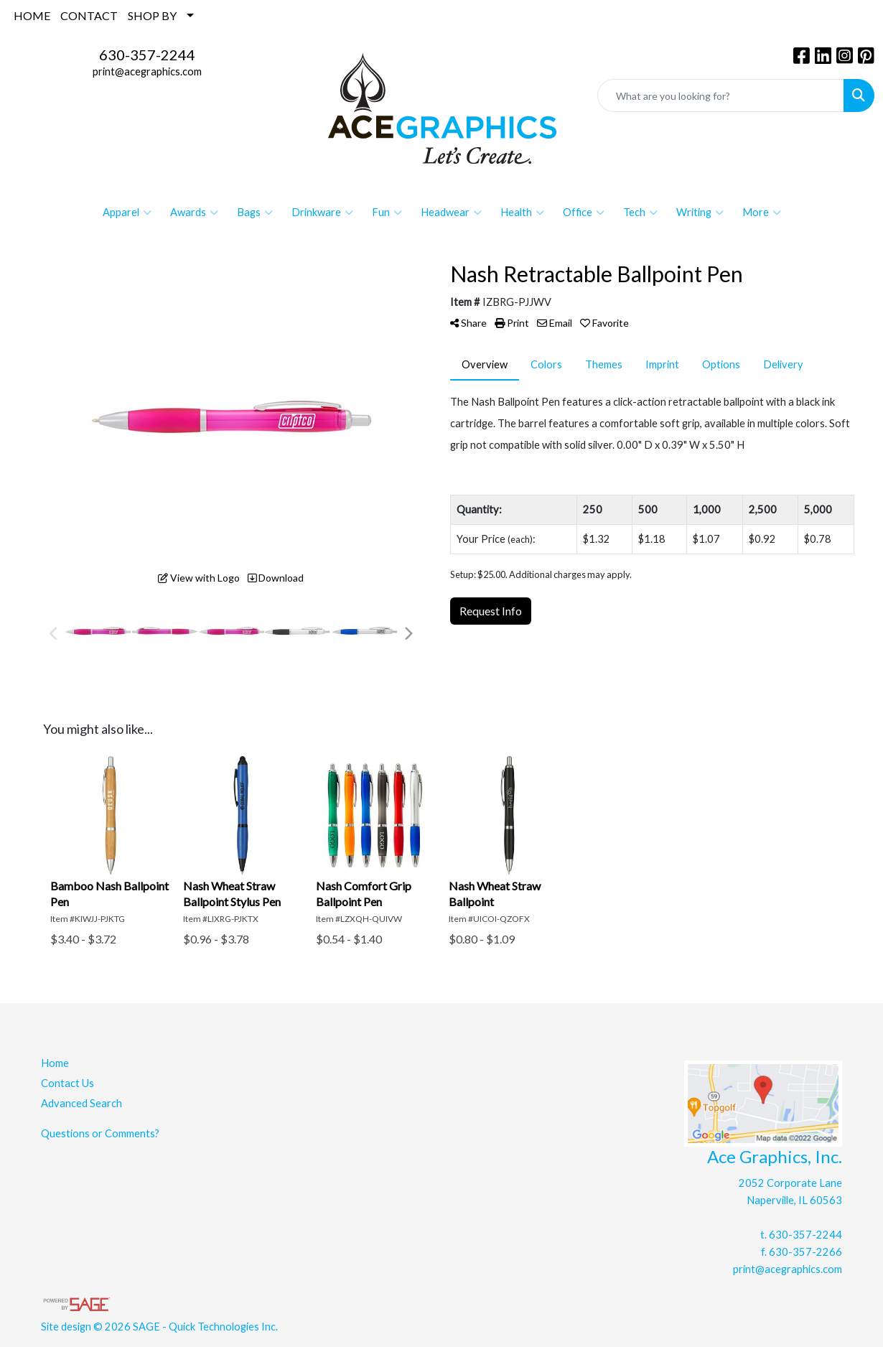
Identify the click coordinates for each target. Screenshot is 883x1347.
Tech (640, 212)
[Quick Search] (720, 95)
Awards (194, 212)
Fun (387, 212)
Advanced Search (81, 1103)
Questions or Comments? (100, 1133)
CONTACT (89, 15)
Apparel (127, 212)
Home (55, 1063)
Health (522, 212)
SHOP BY (152, 15)
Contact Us (67, 1083)
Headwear (451, 212)
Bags (255, 212)
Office (583, 212)
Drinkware (322, 212)
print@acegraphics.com (147, 71)
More (761, 212)
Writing (700, 212)
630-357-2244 (147, 54)
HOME (32, 15)
